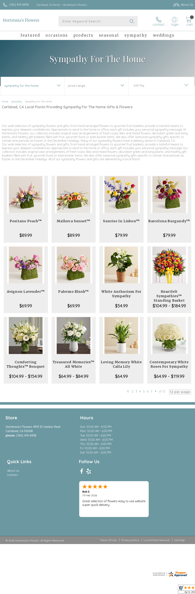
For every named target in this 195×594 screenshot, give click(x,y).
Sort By (139, 85)
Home (5, 101)
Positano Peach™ (26, 221)
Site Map (179, 497)
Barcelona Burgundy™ (169, 221)
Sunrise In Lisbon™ (121, 221)
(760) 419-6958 (19, 4)
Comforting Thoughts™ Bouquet (26, 364)
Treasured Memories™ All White (74, 364)
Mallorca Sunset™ (73, 221)
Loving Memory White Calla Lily (121, 364)
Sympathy (16, 101)
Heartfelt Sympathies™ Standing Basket (169, 296)
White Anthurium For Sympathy (121, 293)
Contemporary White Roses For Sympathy (169, 364)
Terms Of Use (108, 497)
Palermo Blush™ (73, 291)
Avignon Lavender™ (26, 291)
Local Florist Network (157, 497)
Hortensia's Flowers (21, 20)
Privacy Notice (130, 497)
